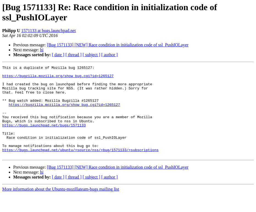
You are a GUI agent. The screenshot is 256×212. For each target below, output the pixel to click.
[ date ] (58, 54)
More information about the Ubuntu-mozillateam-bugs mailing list (60, 207)
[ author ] (109, 54)
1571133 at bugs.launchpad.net (48, 30)
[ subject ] (91, 54)
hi (41, 49)
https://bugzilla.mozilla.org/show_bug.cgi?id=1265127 (58, 78)
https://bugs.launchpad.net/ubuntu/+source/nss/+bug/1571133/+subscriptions (80, 167)
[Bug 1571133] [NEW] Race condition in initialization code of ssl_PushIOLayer (117, 45)
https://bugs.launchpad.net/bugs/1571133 (44, 137)
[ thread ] (73, 54)
